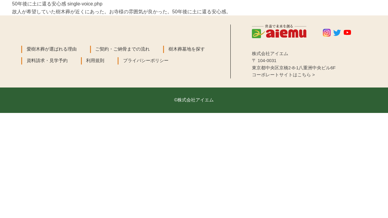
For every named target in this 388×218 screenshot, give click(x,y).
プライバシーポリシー (146, 60)
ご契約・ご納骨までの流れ (122, 49)
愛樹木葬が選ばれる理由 (52, 49)
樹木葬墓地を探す (187, 49)
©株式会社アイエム (194, 99)
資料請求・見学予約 (47, 60)
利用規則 (95, 60)
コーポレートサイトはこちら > (283, 74)
